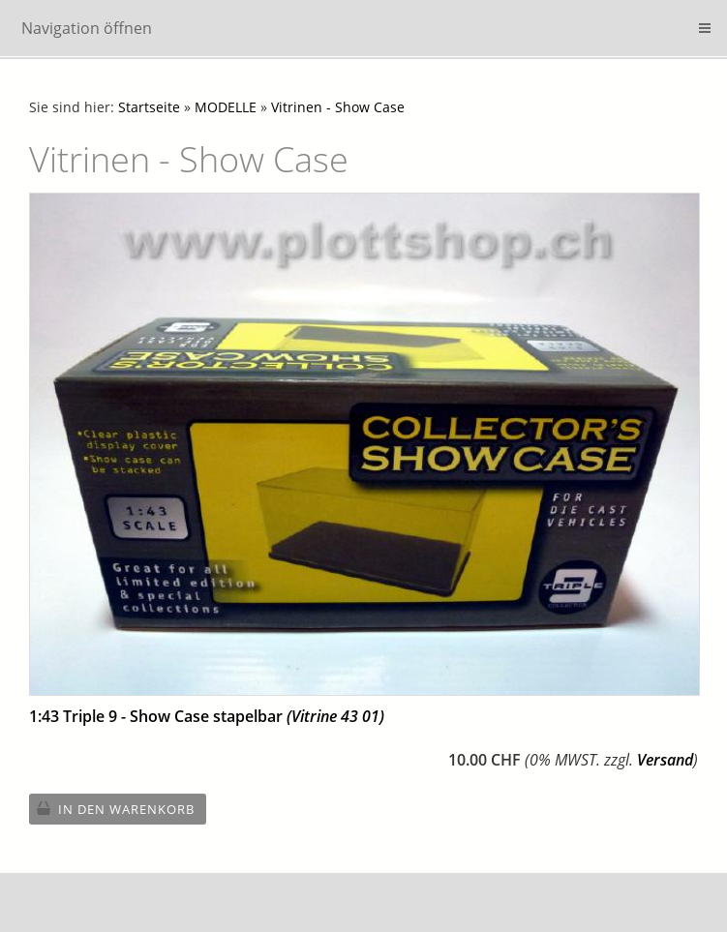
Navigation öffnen (86, 28)
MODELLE (226, 107)
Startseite (149, 107)
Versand (665, 759)
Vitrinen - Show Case (338, 107)
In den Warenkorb (126, 809)
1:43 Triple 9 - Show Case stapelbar (206, 716)
